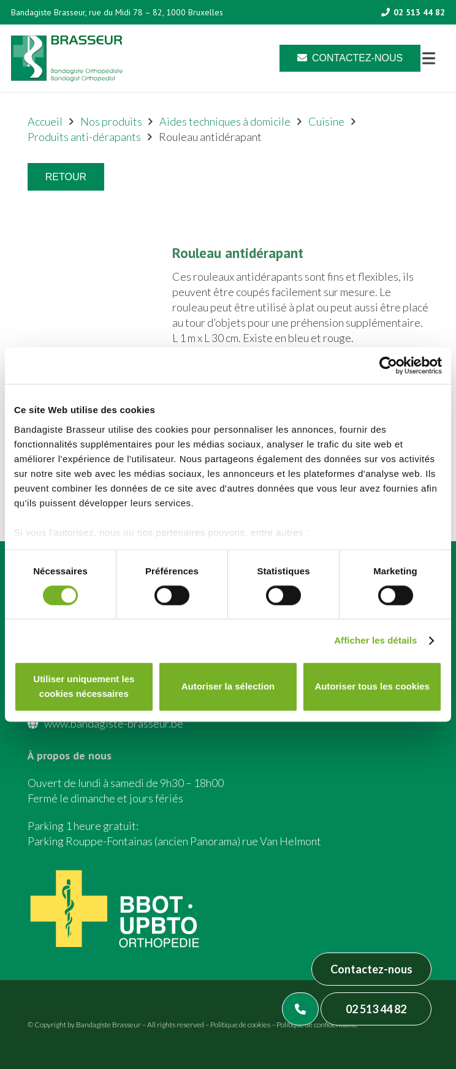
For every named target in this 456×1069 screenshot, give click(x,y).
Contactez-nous (371, 969)
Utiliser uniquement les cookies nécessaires (83, 686)
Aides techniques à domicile (225, 121)
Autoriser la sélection (228, 687)
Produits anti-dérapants (84, 136)
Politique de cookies (240, 1024)
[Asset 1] (67, 59)
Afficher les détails (375, 640)
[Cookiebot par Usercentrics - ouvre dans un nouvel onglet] (388, 365)
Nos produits (111, 121)
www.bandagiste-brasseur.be (113, 723)
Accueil (45, 121)
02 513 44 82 (376, 1009)
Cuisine (326, 121)
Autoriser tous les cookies (372, 687)
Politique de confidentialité (317, 1024)
